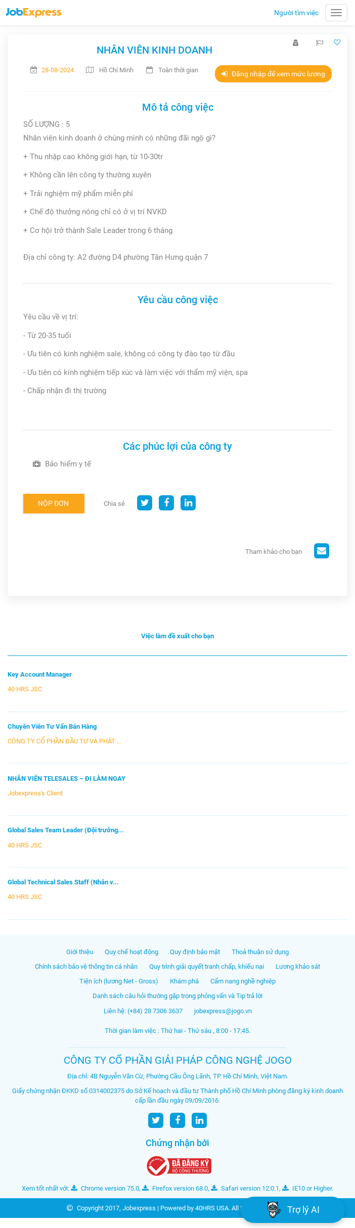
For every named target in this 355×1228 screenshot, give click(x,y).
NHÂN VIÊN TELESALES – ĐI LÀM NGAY (66, 778)
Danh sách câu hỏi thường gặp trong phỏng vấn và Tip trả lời (177, 996)
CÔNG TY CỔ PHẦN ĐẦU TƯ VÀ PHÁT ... (64, 741)
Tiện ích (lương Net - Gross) (118, 981)
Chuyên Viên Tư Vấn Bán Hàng (52, 726)
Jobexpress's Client (35, 793)
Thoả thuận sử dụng (260, 952)
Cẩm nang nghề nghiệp (243, 981)
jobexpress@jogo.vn (223, 1011)
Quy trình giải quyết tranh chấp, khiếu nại (206, 966)
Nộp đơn (53, 503)
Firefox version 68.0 (175, 1188)
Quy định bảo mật (195, 952)
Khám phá (184, 981)
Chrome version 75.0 (105, 1188)
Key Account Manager (40, 674)
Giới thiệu (79, 952)
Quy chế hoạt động (131, 952)
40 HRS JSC (25, 689)
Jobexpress (139, 1208)
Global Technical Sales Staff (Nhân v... (63, 882)
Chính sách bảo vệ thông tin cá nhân (86, 966)
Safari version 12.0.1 (245, 1188)
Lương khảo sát (298, 966)
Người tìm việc (296, 13)
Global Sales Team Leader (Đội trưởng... (66, 830)
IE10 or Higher (307, 1188)
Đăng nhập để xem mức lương (273, 74)
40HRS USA (212, 1208)
